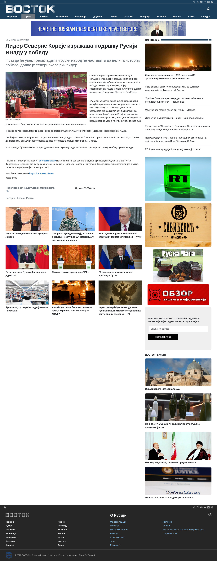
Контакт (166, 526)
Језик (112, 541)
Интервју (144, 16)
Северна (11, 198)
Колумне (161, 16)
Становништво (117, 537)
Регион (113, 16)
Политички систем (119, 530)
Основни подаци (118, 522)
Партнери (167, 522)
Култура (205, 16)
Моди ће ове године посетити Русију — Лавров (170, 110)
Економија (80, 16)
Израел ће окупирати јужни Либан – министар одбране (174, 118)
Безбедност (62, 16)
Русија (28, 16)
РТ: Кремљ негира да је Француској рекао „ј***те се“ (173, 149)
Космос (177, 16)
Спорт (61, 545)
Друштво (97, 16)
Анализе (128, 16)
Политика (44, 16)
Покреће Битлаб (170, 533)
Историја (114, 526)
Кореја (21, 198)
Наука (191, 16)
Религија (114, 533)
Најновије (12, 16)
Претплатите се (163, 337)
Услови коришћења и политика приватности (183, 530)
